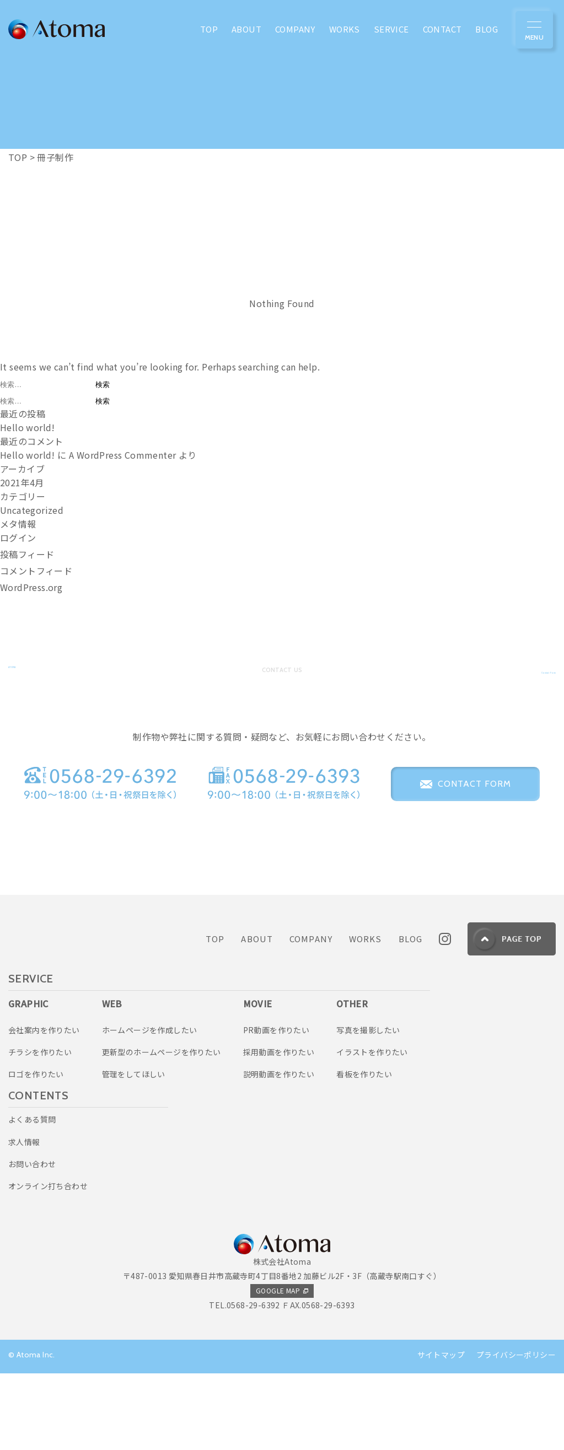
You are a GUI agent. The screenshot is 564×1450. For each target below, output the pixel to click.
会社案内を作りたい (44, 1105)
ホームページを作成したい (149, 1105)
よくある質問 (32, 1195)
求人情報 (24, 1217)
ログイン (18, 537)
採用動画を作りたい (279, 1128)
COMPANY (310, 1015)
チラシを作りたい (40, 1128)
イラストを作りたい (372, 1128)
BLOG (411, 1015)
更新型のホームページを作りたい (161, 1128)
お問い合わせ (32, 1240)
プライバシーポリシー (516, 1431)
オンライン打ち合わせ (48, 1262)
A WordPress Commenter (122, 454)
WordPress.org (31, 587)
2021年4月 (22, 482)
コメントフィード (36, 570)
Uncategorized (31, 510)
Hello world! (27, 427)
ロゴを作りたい (36, 1150)
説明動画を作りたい (279, 1150)
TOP (215, 1015)
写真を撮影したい (368, 1105)
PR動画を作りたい (276, 1105)
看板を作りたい (364, 1150)
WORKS (365, 1015)
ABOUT (257, 1015)
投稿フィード (27, 554)
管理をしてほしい (133, 1150)
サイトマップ (441, 1431)
